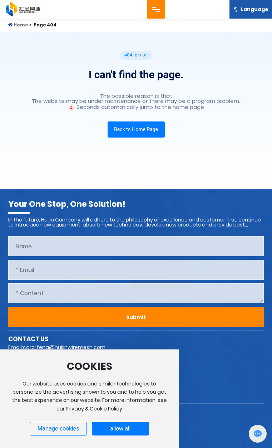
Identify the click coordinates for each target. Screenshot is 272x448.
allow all (120, 428)
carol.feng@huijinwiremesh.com (64, 347)
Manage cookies (58, 428)
